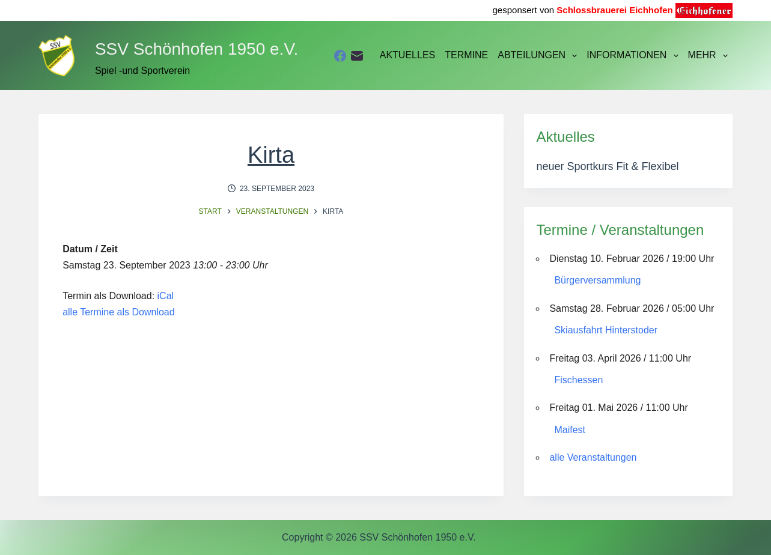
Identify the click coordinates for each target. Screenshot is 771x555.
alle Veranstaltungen (592, 457)
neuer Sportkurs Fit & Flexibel (607, 166)
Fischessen (578, 380)
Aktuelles (407, 55)
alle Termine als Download (118, 312)
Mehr (710, 56)
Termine (466, 55)
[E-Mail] (357, 56)
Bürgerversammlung (597, 280)
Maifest (569, 430)
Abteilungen (540, 56)
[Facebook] (340, 56)
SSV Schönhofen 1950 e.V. (196, 49)
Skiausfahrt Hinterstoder (605, 330)
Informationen (635, 56)
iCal (165, 296)
